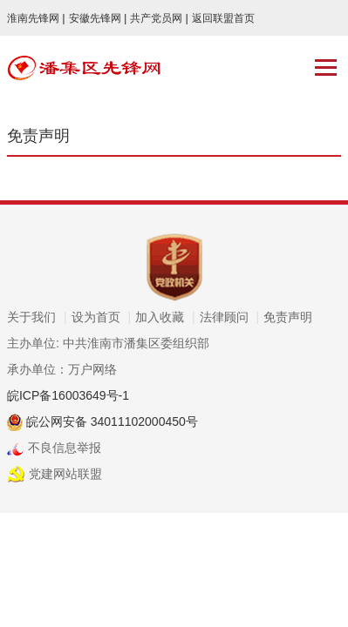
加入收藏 (165, 317)
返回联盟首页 (223, 18)
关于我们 (37, 317)
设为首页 (102, 317)
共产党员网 (159, 18)
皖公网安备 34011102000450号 (110, 421)
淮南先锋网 (36, 18)
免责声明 (287, 317)
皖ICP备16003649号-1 (68, 395)
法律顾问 (230, 317)
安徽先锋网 (98, 18)
